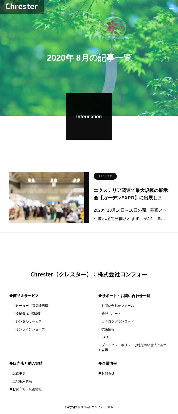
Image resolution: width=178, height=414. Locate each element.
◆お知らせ (106, 373)
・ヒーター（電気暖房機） (30, 305)
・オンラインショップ (27, 329)
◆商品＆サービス (24, 296)
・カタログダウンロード (116, 321)
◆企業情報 (107, 363)
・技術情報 (106, 329)
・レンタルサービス (25, 321)
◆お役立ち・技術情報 (25, 389)
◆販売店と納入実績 (26, 363)
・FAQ (103, 337)
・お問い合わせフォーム (116, 305)
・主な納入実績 (20, 381)
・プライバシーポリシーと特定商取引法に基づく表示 (132, 347)
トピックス (105, 177)
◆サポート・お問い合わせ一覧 (124, 296)
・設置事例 (17, 373)
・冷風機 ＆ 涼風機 (24, 313)
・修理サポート (109, 313)
